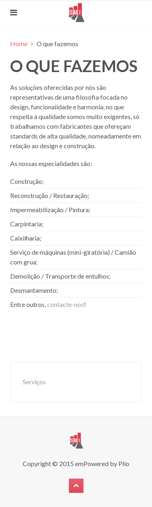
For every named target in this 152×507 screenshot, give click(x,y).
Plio (123, 463)
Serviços (34, 382)
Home (19, 43)
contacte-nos (65, 304)
